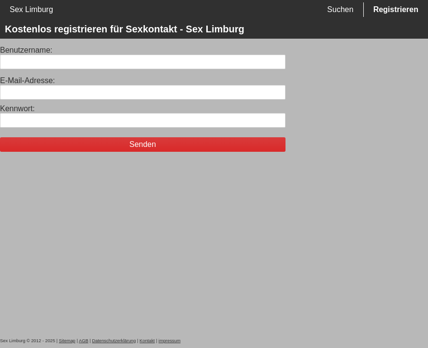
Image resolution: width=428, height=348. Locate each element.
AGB (83, 340)
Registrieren (395, 9)
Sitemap (67, 340)
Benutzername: (26, 50)
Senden (142, 144)
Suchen (340, 9)
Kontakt (147, 340)
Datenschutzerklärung (114, 340)
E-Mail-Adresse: (27, 80)
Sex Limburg (31, 9)
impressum (169, 340)
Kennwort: (17, 108)
